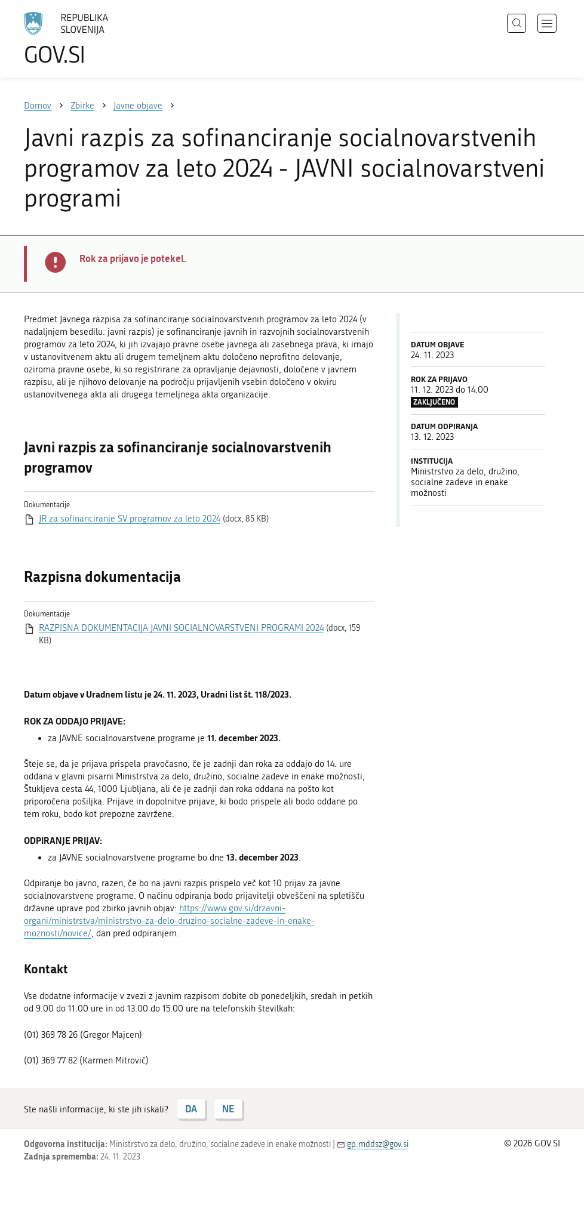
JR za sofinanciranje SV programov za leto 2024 (129, 518)
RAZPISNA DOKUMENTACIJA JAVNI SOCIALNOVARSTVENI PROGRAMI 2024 (181, 627)
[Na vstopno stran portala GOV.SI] (83, 39)
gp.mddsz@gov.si (377, 1144)
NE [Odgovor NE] (228, 1108)
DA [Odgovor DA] (191, 1108)
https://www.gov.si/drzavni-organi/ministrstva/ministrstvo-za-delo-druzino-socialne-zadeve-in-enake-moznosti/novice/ (169, 921)
